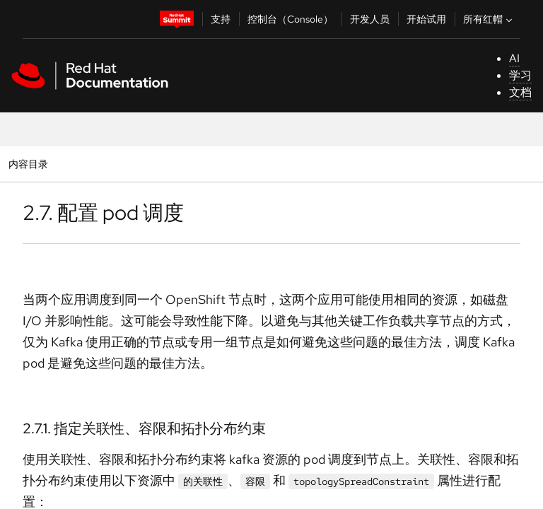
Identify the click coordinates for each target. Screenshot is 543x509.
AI (514, 58)
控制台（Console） (290, 19)
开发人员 (370, 19)
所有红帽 (489, 19)
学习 (520, 75)
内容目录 (28, 163)
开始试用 (426, 19)
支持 (220, 19)
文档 (520, 92)
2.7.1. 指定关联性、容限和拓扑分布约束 (144, 428)
